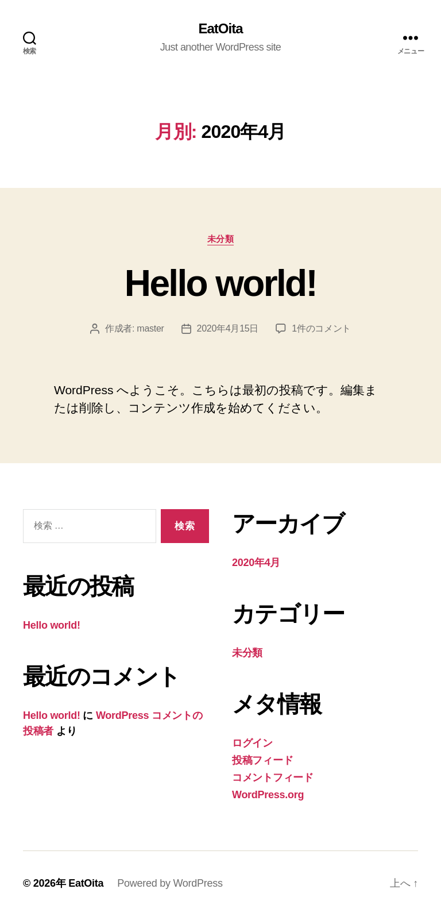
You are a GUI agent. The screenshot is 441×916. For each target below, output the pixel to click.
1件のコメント (321, 328)
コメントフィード (273, 777)
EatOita (220, 29)
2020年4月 (256, 562)
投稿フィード (262, 760)
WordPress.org (268, 794)
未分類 (220, 239)
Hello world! (220, 283)
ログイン (252, 743)
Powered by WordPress (169, 883)
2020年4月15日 (228, 328)
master (150, 328)
